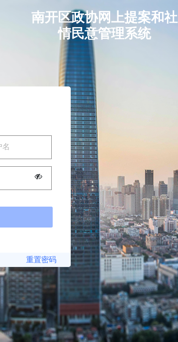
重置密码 (41, 260)
